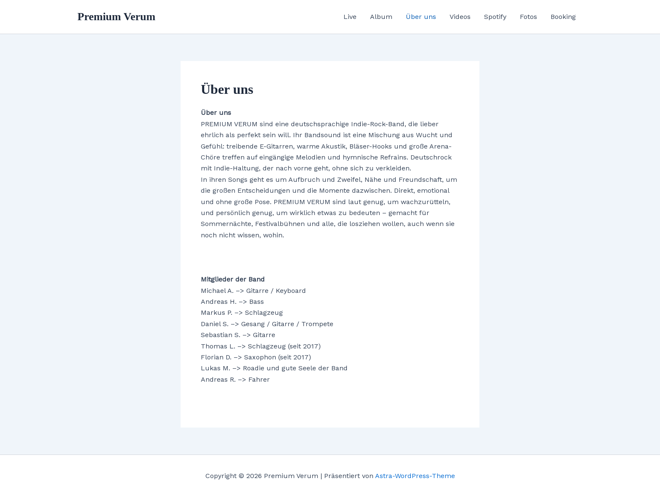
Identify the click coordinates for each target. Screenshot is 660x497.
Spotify (495, 17)
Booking (563, 17)
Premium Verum (116, 17)
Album (381, 17)
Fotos (528, 17)
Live (350, 17)
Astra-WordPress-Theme (415, 476)
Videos (460, 17)
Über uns (421, 17)
